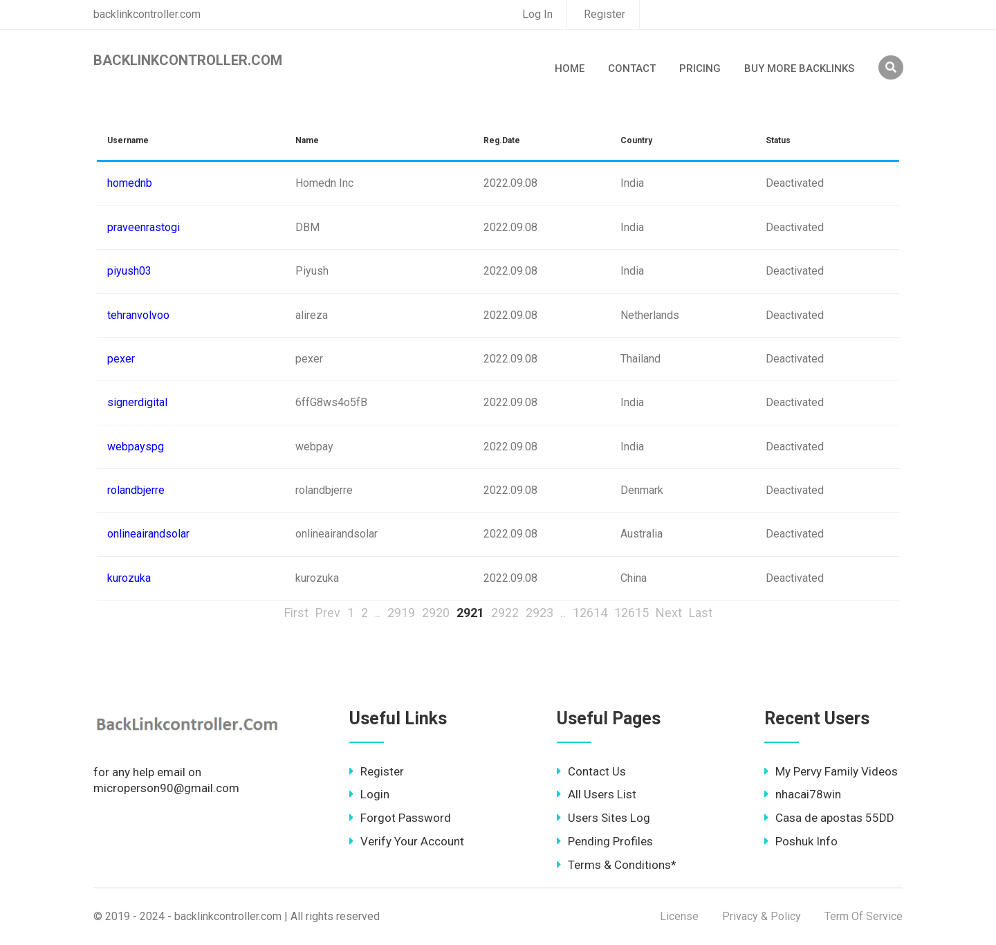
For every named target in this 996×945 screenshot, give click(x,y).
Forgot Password (400, 818)
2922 (505, 612)
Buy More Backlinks (799, 68)
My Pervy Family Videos (831, 771)
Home (569, 68)
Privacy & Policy (761, 916)
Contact (632, 68)
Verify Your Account (406, 841)
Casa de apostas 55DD (829, 818)
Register (604, 14)
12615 (631, 612)
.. (377, 612)
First (296, 612)
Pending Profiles (605, 841)
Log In (537, 14)
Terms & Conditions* (616, 865)
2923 (539, 612)
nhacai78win (802, 794)
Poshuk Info (801, 841)
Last (700, 612)
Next (669, 612)
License (679, 916)
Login (369, 794)
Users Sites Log (603, 818)
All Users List (596, 794)
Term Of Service (863, 916)
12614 (590, 612)
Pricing (700, 68)
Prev (327, 612)
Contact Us (591, 771)
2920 (436, 612)
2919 (401, 612)
